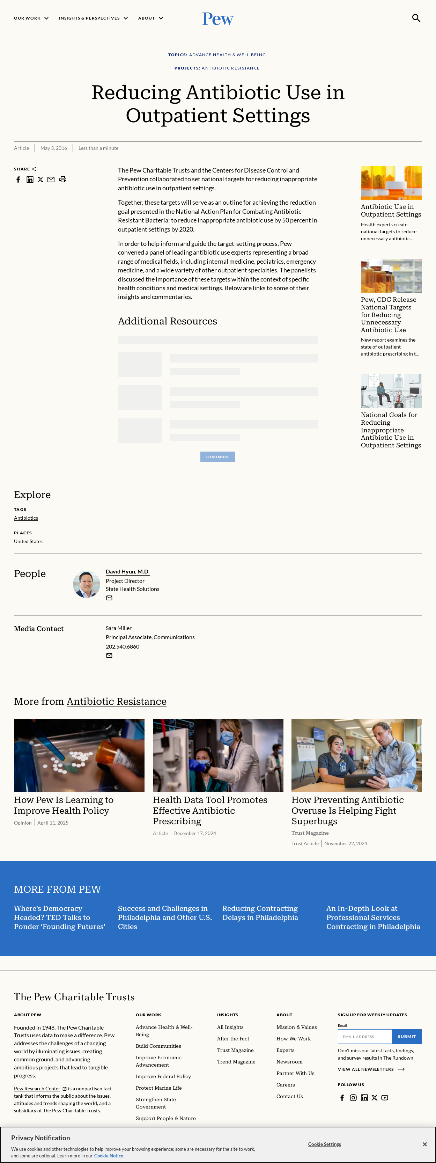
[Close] (425, 1144)
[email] (109, 597)
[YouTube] (384, 1097)
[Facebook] (342, 1097)
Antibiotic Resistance (117, 701)
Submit (407, 1036)
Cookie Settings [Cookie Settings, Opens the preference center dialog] (324, 1144)
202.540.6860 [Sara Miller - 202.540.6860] (122, 646)
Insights (227, 1014)
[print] (63, 179)
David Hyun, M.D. (128, 571)
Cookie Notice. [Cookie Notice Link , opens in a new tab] (109, 1155)
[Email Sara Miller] (109, 655)
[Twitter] (374, 1098)
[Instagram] (353, 1097)
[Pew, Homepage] (218, 18)
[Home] (74, 997)
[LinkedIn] (364, 1097)
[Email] (365, 1036)
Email (342, 1025)
